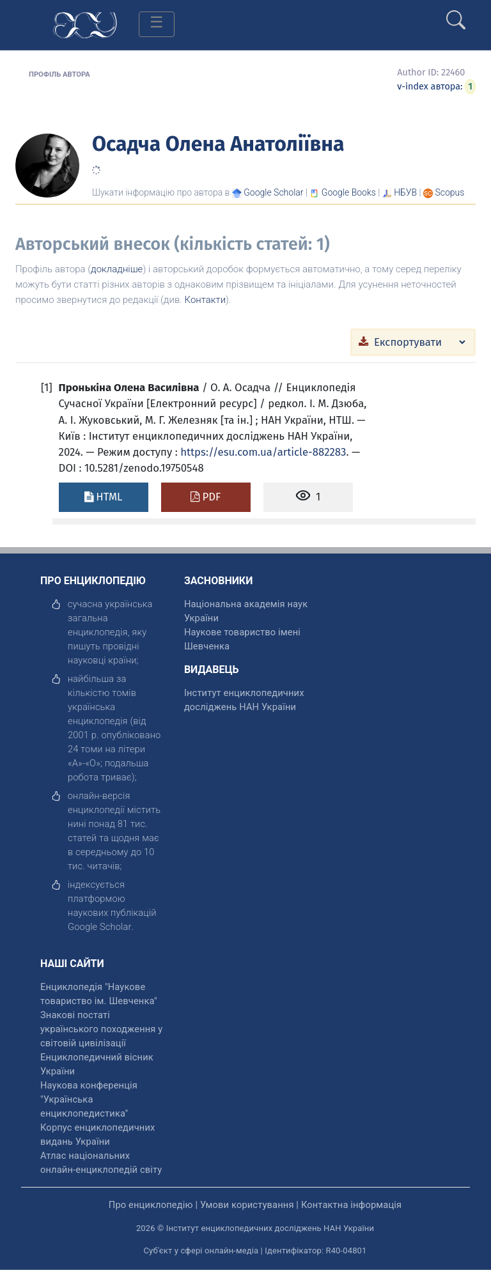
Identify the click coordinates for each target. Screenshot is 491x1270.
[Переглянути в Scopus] (450, 192)
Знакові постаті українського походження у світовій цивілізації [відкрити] (101, 1029)
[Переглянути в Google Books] (349, 192)
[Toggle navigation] (157, 24)
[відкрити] (100, 927)
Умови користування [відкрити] (247, 1205)
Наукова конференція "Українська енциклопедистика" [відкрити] (88, 1099)
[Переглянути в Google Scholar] (273, 192)
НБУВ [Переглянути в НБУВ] (405, 192)
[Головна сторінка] (85, 24)
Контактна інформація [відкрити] (351, 1205)
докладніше (117, 269)
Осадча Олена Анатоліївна (218, 144)
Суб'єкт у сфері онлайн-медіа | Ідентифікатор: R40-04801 (255, 1250)
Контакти (205, 300)
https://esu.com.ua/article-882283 (263, 451)
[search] (455, 14)
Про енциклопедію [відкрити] (151, 1205)
